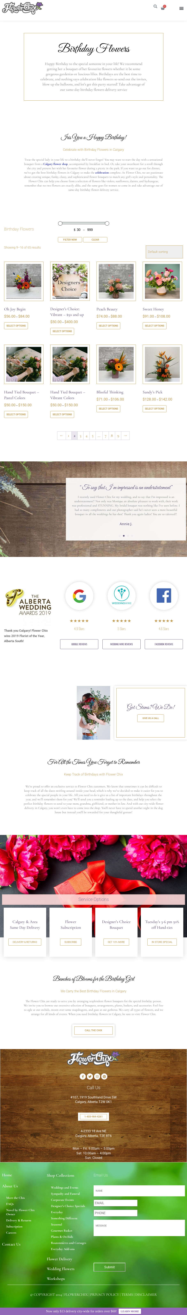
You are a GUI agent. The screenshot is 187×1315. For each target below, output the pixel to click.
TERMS (127, 1294)
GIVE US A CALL (150, 718)
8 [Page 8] (112, 435)
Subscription (14, 1226)
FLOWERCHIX (76, 1294)
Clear (95, 239)
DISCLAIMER (146, 1294)
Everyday (57, 1212)
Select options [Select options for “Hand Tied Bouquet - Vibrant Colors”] (62, 414)
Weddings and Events (64, 1188)
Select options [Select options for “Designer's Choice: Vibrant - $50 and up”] (62, 331)
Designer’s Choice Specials (68, 1206)
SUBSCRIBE (70, 942)
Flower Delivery (59, 1259)
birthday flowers (43, 803)
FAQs (10, 1204)
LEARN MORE (130, 1311)
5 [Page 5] (92, 435)
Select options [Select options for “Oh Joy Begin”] (16, 325)
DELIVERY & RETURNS (25, 942)
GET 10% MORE (116, 942)
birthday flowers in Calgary (104, 1014)
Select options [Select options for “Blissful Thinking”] (108, 408)
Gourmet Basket (61, 1231)
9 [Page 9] (118, 435)
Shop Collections (60, 1175)
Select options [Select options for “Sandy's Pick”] (154, 408)
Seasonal (56, 1224)
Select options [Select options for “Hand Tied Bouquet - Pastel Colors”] (16, 414)
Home (7, 1175)
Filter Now (70, 239)
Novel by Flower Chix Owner (20, 1212)
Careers (11, 1233)
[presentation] (116, 1248)
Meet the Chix (15, 1198)
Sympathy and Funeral (65, 1194)
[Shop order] (164, 251)
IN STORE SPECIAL (162, 942)
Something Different (64, 1218)
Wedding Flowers (61, 1268)
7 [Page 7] (106, 435)
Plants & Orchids (62, 1237)
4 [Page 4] (86, 435)
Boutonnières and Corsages (68, 1243)
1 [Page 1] (68, 435)
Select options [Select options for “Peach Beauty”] (108, 325)
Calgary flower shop (55, 164)
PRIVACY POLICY (104, 1294)
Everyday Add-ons (63, 1249)
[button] (181, 8)
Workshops (56, 1278)
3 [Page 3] (80, 435)
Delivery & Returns (18, 1220)
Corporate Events (62, 1200)
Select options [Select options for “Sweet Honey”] (154, 325)
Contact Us (11, 1244)
